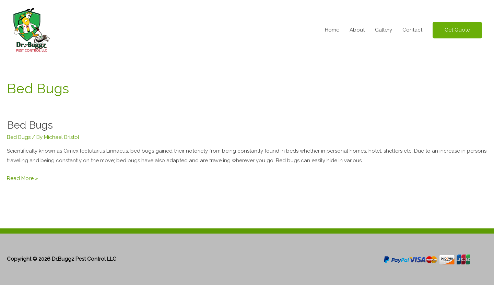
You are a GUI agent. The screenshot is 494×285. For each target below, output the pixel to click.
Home (332, 30)
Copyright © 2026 (61, 259)
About (357, 30)
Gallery (383, 30)
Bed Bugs (30, 125)
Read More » (22, 178)
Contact (412, 30)
